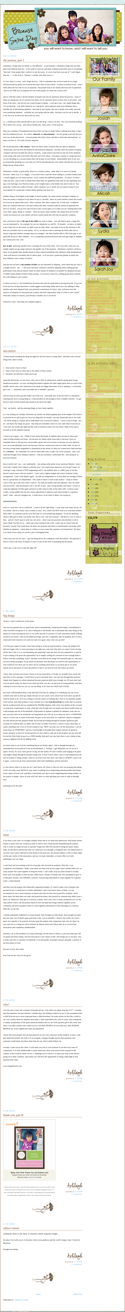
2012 (93, 464)
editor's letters (11, 1228)
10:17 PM (78, 579)
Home (38, 1294)
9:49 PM (78, 314)
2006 (93, 503)
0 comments (77, 317)
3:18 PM (78, 1078)
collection (31, 1177)
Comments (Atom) (21, 1300)
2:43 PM (78, 1192)
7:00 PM (78, 798)
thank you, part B (13, 1115)
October (96, 467)
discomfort (9, 351)
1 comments (77, 582)
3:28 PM (78, 968)
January (96, 479)
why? (6, 1004)
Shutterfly (43, 1175)
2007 (93, 500)
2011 (93, 484)
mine (6, 834)
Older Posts (77, 1294)
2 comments (77, 801)
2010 (93, 488)
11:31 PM (78, 1262)
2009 (93, 492)
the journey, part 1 (13, 60)
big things (9, 615)
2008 (93, 496)
